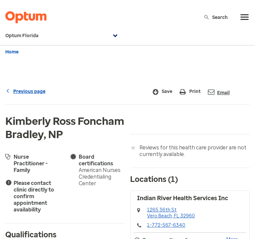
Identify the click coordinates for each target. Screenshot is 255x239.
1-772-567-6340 (166, 225)
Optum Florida (62, 36)
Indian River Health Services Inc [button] (182, 198)
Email (219, 92)
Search (216, 17)
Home (12, 52)
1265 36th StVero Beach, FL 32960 (171, 213)
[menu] (245, 17)
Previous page (25, 91)
